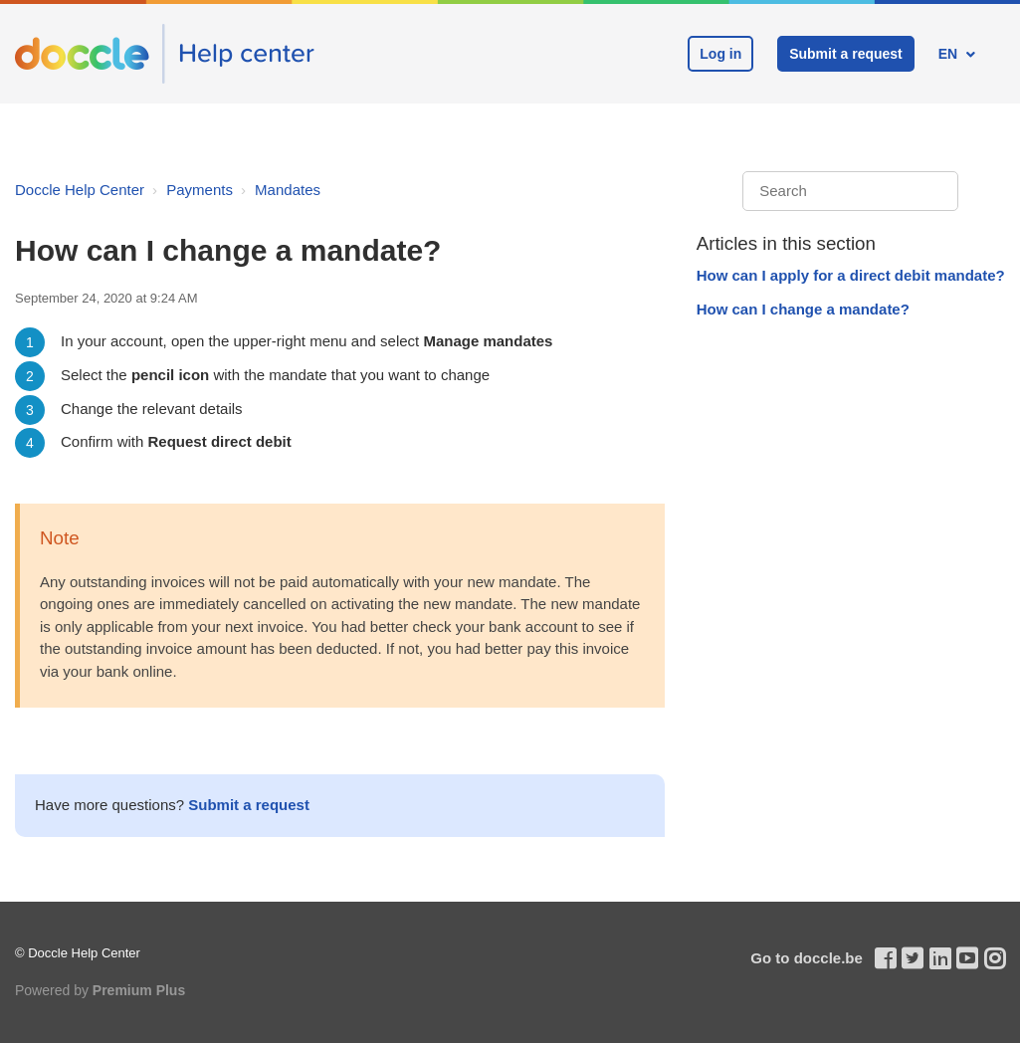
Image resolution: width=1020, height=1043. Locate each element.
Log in (720, 54)
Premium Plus (139, 990)
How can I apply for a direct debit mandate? (851, 275)
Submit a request (846, 54)
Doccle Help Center (79, 189)
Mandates (287, 189)
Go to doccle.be (806, 957)
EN (949, 54)
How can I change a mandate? (803, 309)
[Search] (850, 191)
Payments (199, 189)
